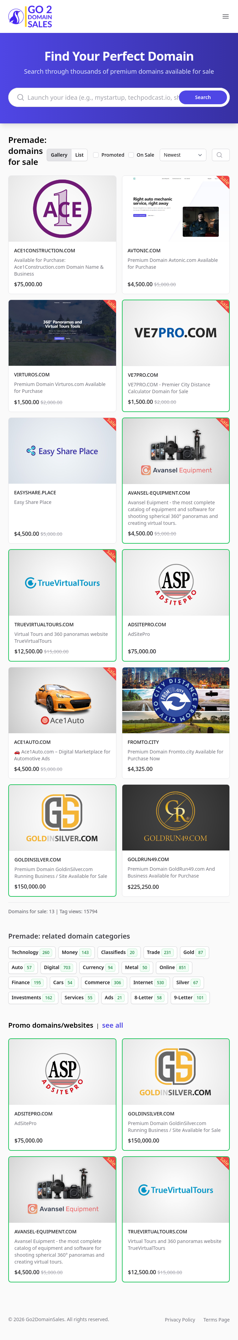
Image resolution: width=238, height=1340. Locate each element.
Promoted (112, 155)
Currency (99, 968)
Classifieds (119, 953)
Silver (188, 983)
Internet (150, 983)
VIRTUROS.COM (32, 374)
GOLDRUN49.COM (148, 859)
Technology (32, 953)
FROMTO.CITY (143, 742)
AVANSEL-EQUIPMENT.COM (159, 493)
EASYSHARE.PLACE (35, 492)
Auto (23, 968)
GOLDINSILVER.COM (37, 859)
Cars (64, 983)
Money (76, 953)
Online (174, 968)
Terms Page (216, 1319)
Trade (160, 953)
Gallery (59, 155)
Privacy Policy (180, 1319)
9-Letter (190, 998)
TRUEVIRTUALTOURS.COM (44, 624)
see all (112, 1025)
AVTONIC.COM (144, 250)
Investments (33, 998)
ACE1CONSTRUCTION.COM (44, 250)
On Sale (145, 155)
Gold (194, 953)
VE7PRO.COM (143, 375)
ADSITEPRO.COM (147, 624)
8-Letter (149, 998)
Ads (115, 998)
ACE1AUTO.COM (32, 742)
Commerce (104, 983)
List (79, 155)
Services (80, 998)
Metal (137, 968)
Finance (28, 983)
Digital (58, 968)
